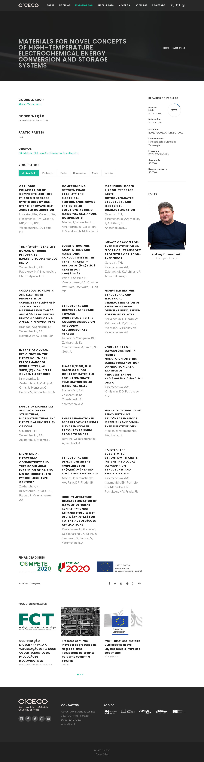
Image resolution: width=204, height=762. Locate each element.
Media (95, 173)
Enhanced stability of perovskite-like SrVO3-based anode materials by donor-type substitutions (123, 418)
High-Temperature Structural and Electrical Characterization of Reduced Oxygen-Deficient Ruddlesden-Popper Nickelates (123, 302)
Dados (63, 173)
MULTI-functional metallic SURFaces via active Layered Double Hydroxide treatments (122, 647)
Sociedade (158, 6)
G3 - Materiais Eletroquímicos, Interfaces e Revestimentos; (48, 153)
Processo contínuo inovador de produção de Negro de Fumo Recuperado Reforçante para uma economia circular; (79, 651)
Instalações (106, 6)
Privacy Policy (101, 754)
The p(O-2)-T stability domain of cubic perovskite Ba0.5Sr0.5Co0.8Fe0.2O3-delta (39, 255)
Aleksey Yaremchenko (167, 254)
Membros (124, 6)
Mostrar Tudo (29, 173)
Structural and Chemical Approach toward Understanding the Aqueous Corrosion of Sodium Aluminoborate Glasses (78, 319)
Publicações (48, 173)
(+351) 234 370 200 (71, 719)
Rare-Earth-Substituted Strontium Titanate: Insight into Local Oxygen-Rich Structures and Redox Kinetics (121, 461)
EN (177, 6)
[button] (78, 674)
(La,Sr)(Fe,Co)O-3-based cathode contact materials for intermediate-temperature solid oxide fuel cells (78, 376)
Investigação (84, 6)
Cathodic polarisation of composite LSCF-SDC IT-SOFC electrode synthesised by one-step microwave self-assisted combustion (37, 198)
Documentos (79, 173)
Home (166, 48)
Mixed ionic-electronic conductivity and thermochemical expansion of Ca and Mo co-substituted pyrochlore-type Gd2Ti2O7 (36, 468)
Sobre (50, 6)
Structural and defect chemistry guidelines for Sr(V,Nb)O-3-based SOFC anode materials (80, 465)
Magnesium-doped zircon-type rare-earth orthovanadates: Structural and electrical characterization (120, 198)
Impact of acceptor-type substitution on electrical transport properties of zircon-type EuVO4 (123, 250)
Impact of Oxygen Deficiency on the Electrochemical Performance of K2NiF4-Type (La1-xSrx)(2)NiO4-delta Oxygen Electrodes (35, 362)
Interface (141, 6)
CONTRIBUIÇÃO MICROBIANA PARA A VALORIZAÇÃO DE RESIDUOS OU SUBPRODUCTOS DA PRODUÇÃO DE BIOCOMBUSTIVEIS (37, 651)
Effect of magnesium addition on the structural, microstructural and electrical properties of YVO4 (37, 416)
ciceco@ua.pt (68, 723)
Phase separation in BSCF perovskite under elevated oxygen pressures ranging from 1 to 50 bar (80, 426)
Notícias (64, 6)
